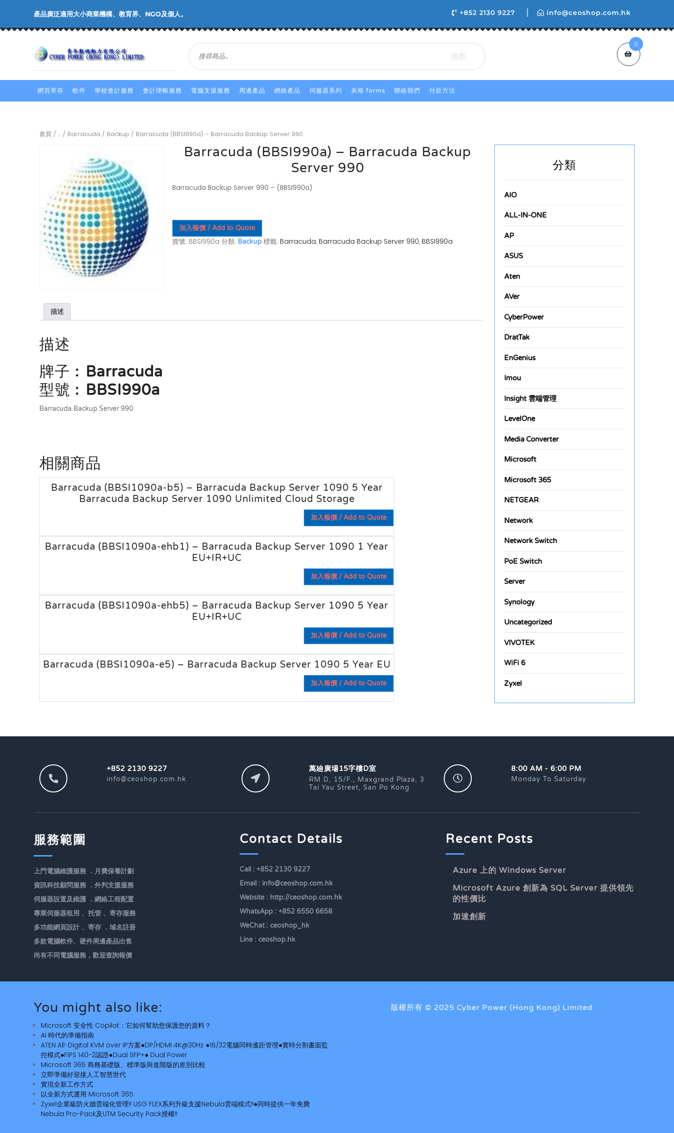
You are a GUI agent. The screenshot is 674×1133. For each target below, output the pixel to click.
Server (514, 581)
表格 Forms (368, 90)
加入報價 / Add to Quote (217, 228)
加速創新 (469, 917)
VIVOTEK (519, 643)
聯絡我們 (407, 90)
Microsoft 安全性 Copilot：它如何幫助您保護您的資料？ (126, 1025)
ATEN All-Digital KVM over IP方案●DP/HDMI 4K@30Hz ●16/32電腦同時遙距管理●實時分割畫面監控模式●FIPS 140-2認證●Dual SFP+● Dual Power (184, 1050)
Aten (512, 276)
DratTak (516, 337)
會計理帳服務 (162, 90)
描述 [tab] (57, 311)
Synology (519, 602)
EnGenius (519, 358)
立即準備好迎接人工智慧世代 (83, 1074)
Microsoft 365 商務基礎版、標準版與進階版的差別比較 (123, 1064)
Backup (118, 134)
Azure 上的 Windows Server (509, 870)
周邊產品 (252, 90)
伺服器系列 (325, 90)
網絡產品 (287, 90)
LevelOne (519, 418)
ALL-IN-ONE (525, 215)
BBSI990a (437, 241)
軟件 (79, 90)
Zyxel (513, 683)
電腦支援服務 (210, 90)
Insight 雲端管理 (530, 398)
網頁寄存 (50, 90)
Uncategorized (528, 622)
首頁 (45, 134)
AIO (510, 195)
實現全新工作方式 (67, 1084)
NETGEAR (521, 500)
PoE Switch (523, 561)
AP (509, 236)
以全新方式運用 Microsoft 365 (87, 1094)
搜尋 (458, 56)
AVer (512, 296)
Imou (512, 378)
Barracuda (83, 134)
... (59, 134)
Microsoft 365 (527, 480)
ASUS (513, 256)
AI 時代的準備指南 (67, 1035)
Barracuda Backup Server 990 (369, 241)
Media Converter (531, 439)
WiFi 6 (514, 663)
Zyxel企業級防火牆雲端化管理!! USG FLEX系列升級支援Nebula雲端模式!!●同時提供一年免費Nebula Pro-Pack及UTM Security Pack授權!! (175, 1108)
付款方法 (442, 90)
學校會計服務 (114, 90)
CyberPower (524, 317)
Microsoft (520, 459)
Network (518, 520)
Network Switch (530, 541)
